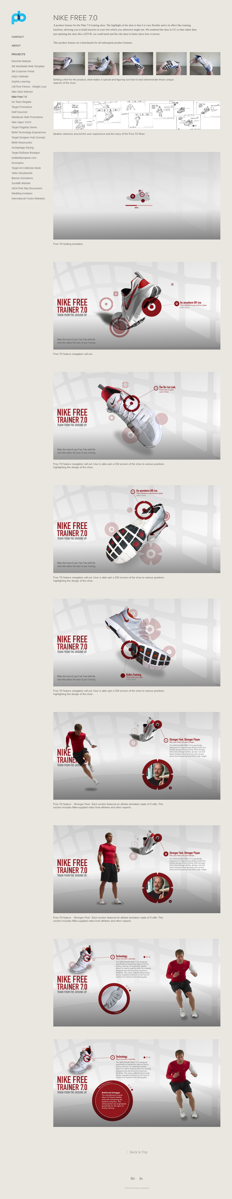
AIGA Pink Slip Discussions (27, 188)
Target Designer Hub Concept (28, 137)
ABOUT (16, 45)
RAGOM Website (21, 61)
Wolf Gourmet (19, 112)
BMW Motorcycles (22, 142)
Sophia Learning (21, 81)
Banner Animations (22, 178)
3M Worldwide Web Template (28, 66)
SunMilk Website (21, 183)
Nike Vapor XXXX (21, 122)
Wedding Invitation (22, 193)
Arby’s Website (20, 76)
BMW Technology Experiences (29, 132)
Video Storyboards (22, 173)
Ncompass (18, 162)
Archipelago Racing (23, 147)
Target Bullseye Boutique (26, 152)
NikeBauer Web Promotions (27, 117)
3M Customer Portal (23, 71)
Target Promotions (22, 107)
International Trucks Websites (28, 198)
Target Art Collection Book (26, 168)
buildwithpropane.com (24, 157)
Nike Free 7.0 (19, 96)
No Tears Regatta (21, 101)
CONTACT (18, 36)
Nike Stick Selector (22, 91)
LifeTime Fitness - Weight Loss (29, 86)
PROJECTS (18, 54)
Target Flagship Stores (24, 127)
